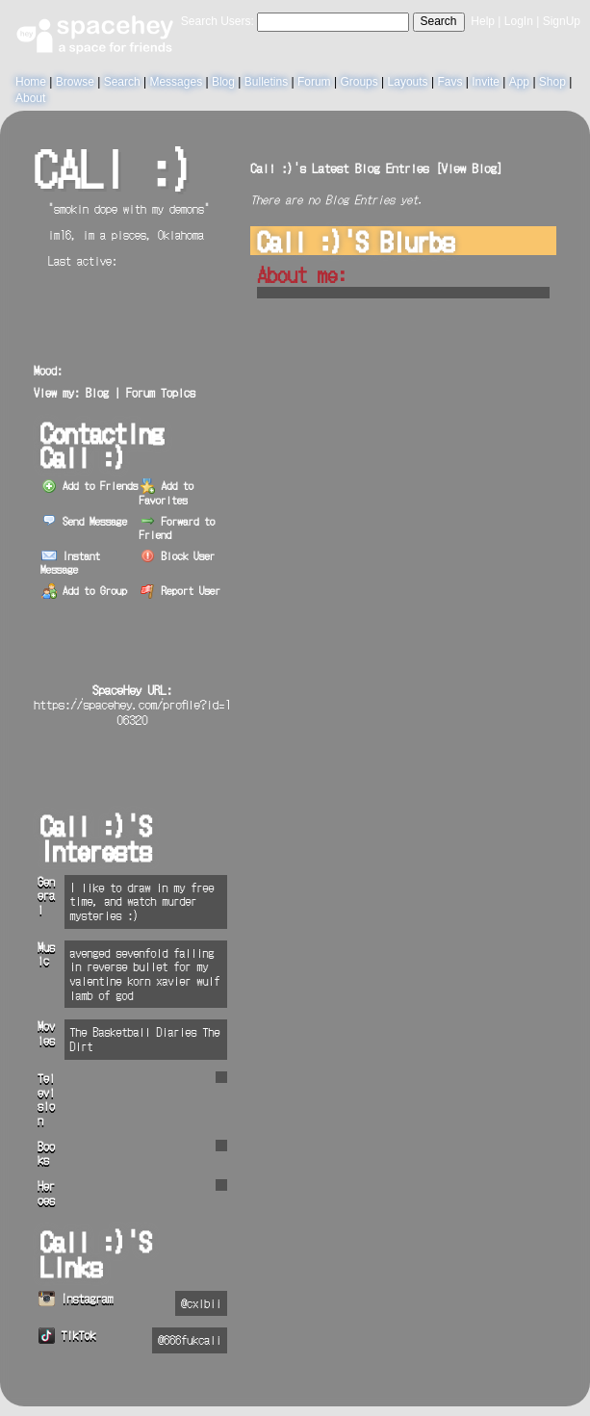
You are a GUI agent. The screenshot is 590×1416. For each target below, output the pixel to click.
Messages (175, 82)
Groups (358, 82)
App (519, 82)
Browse (75, 82)
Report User (180, 590)
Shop (552, 82)
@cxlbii (201, 1303)
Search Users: (217, 21)
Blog (223, 82)
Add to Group (84, 590)
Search (439, 21)
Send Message (84, 520)
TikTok (66, 1334)
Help (483, 21)
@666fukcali (189, 1339)
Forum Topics (160, 392)
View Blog (470, 168)
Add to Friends (89, 485)
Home (30, 82)
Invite (486, 82)
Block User (178, 555)
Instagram (75, 1298)
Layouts (408, 82)
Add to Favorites (167, 491)
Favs (449, 82)
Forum (314, 82)
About (30, 98)
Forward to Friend (178, 527)
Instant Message (70, 562)
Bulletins (266, 82)
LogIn (518, 21)
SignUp (561, 21)
